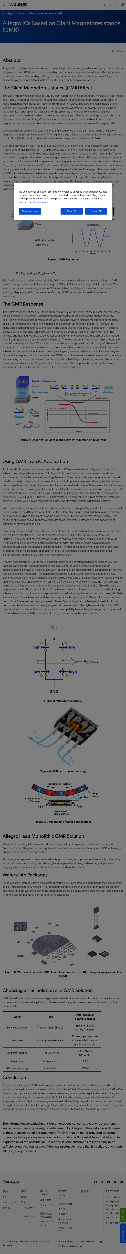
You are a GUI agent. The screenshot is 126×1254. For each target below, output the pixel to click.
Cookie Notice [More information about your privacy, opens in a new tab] (41, 202)
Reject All (71, 211)
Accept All (96, 211)
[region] (63, 201)
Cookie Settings (30, 211)
